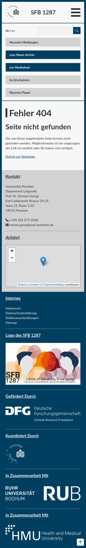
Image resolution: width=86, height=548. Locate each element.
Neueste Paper (20, 92)
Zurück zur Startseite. (21, 156)
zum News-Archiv (22, 55)
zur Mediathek (19, 67)
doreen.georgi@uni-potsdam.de (32, 225)
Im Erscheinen (19, 80)
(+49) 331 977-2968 (24, 220)
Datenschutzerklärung (21, 313)
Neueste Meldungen (23, 42)
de (7, 30)
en (13, 30)
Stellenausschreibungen (22, 318)
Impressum (13, 308)
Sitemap (11, 323)
